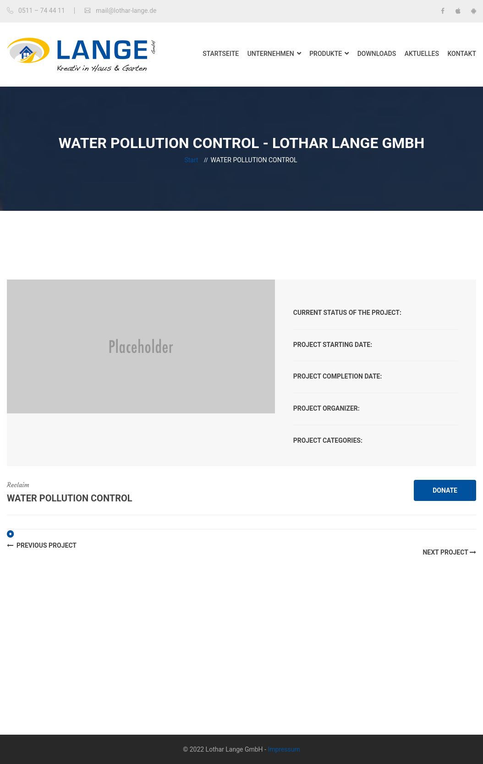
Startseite (221, 53)
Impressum (284, 749)
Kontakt (461, 53)
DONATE (445, 490)
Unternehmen (270, 53)
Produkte (325, 53)
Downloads (376, 53)
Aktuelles (422, 53)
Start (191, 160)
